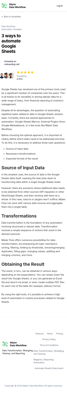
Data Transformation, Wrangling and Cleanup (49, 352)
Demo (50, 333)
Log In (60, 5)
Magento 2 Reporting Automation (44, 361)
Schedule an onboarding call (11, 62)
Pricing (59, 333)
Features (39, 333)
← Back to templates (11, 16)
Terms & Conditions (49, 345)
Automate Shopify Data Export (49, 368)
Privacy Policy (49, 339)
